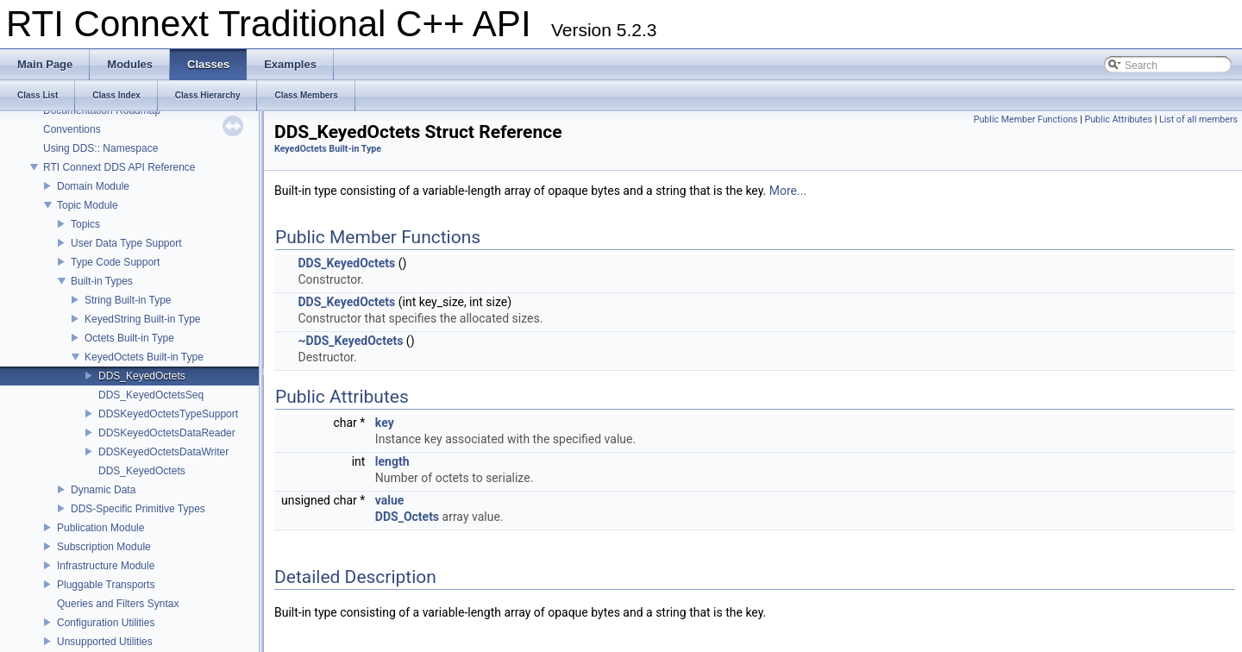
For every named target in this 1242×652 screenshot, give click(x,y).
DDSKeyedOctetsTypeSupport (168, 414)
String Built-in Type (128, 300)
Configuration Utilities (105, 623)
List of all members (1198, 119)
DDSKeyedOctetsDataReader (166, 433)
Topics (85, 224)
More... (787, 190)
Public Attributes (1118, 119)
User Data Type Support (126, 243)
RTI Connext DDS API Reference (119, 167)
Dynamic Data (103, 490)
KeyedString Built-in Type (143, 319)
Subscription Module (104, 547)
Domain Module (93, 186)
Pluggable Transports (105, 585)
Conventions (72, 129)
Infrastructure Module (105, 566)
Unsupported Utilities (105, 642)
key (384, 422)
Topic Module (87, 205)
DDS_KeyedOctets (141, 376)
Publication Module (100, 528)
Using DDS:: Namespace (100, 148)
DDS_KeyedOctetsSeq (151, 395)
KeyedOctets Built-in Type (144, 357)
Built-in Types (102, 281)
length (392, 461)
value (390, 500)
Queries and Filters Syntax (118, 604)
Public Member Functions (1026, 119)
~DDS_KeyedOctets (350, 341)
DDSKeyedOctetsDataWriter (163, 452)
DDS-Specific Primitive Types (138, 509)
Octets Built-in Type (129, 338)
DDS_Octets (407, 516)
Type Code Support (115, 262)
